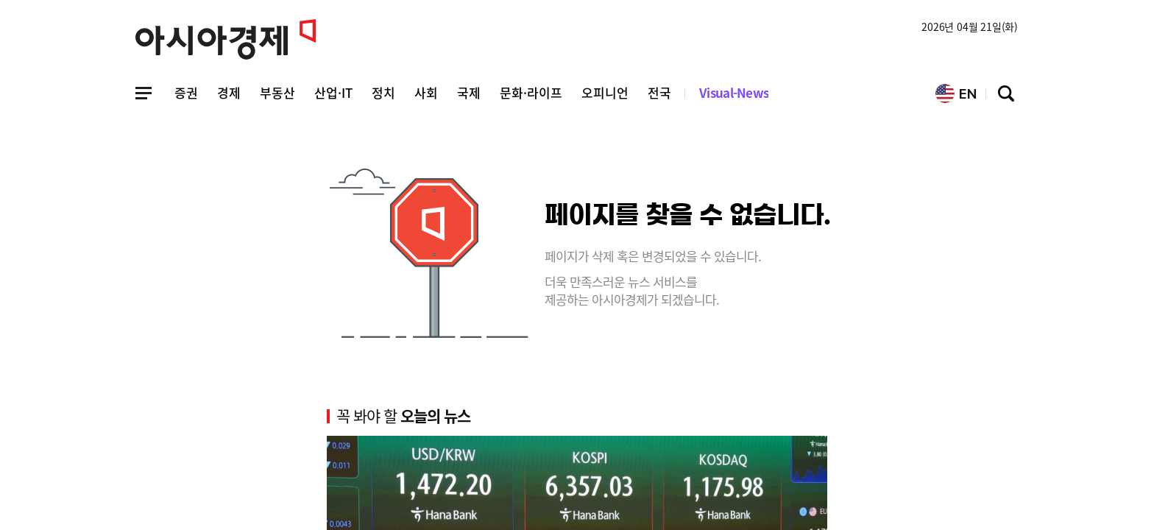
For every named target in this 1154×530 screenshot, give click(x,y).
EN (956, 93)
